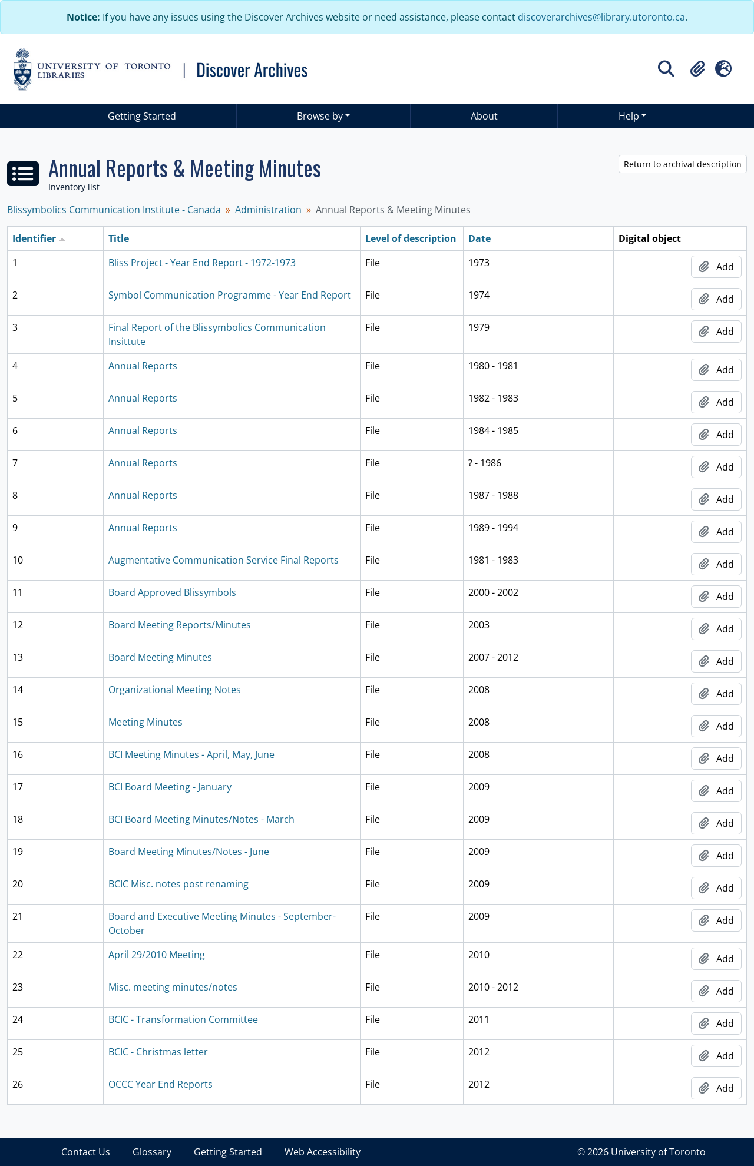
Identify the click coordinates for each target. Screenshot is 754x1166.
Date (479, 238)
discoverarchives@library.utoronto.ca (601, 17)
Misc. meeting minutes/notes (172, 986)
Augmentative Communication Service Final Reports (223, 560)
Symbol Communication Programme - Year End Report (229, 295)
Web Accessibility (323, 1151)
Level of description (411, 238)
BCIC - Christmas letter (158, 1051)
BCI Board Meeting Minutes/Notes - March (201, 819)
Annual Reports (142, 365)
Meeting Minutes (145, 722)
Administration (268, 209)
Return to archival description (683, 164)
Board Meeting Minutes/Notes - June (188, 851)
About (484, 116)
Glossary (152, 1151)
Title (118, 238)
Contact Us (85, 1151)
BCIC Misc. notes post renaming (178, 883)
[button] (697, 69)
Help (629, 116)
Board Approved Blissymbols (172, 592)
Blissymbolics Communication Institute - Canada (114, 209)
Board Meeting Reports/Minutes (179, 624)
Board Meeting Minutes (160, 657)
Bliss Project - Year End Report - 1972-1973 (202, 262)
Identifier (34, 238)
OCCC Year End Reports (160, 1084)
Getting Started (142, 116)
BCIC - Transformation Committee (183, 1019)
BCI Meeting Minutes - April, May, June (191, 754)
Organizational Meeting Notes (174, 689)
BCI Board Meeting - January (170, 786)
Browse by (320, 116)
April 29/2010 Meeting (156, 954)
